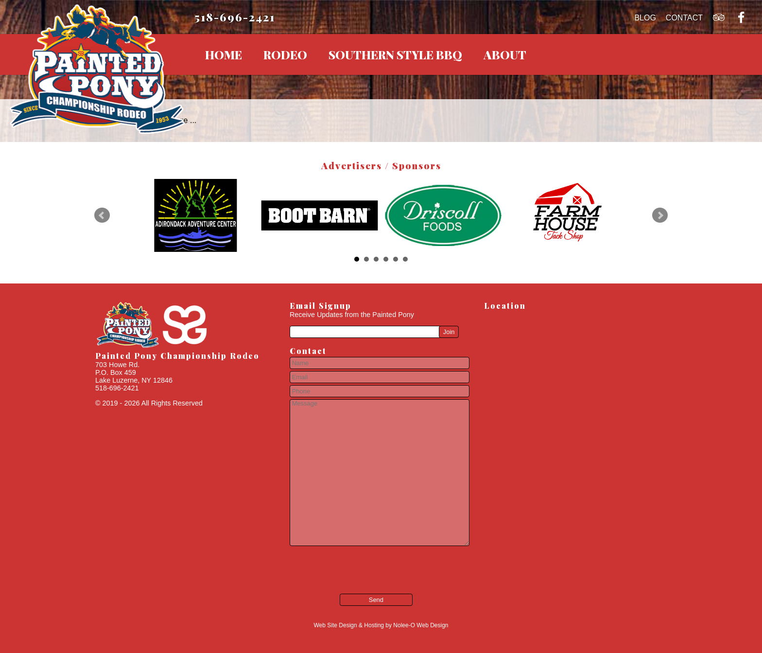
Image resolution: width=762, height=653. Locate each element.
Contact (684, 18)
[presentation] (348, 563)
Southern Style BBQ (395, 54)
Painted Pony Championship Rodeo (177, 356)
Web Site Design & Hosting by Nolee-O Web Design (380, 625)
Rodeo (285, 54)
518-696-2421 (234, 16)
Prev (102, 215)
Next (660, 215)
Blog (645, 18)
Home (223, 54)
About (505, 54)
